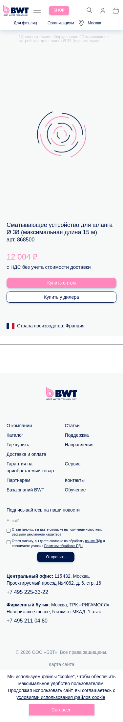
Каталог (15, 435)
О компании (19, 425)
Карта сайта (61, 664)
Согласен (61, 709)
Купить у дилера (61, 297)
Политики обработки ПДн (63, 546)
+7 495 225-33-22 (27, 592)
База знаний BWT (25, 489)
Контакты (75, 480)
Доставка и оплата (26, 454)
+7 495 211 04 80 (27, 621)
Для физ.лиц (25, 23)
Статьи (72, 425)
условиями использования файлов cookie (60, 697)
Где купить (18, 444)
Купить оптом (61, 283)
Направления (79, 444)
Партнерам (18, 480)
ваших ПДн (93, 541)
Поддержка (77, 435)
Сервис (73, 463)
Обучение (75, 489)
